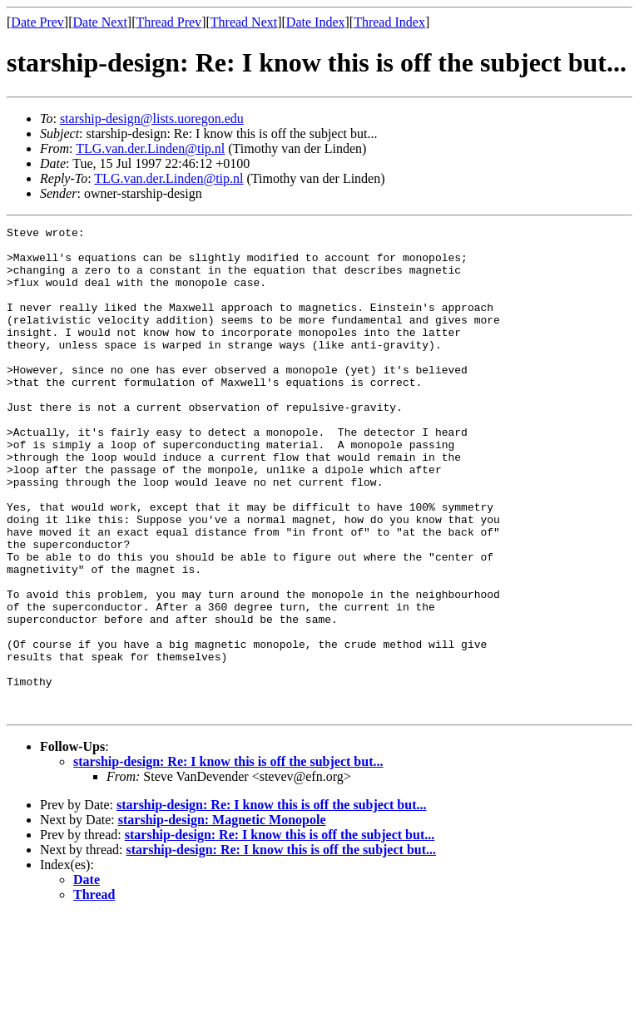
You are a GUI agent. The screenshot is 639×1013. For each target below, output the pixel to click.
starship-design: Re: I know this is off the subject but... (228, 859)
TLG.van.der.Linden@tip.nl (150, 148)
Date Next (100, 22)
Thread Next (244, 22)
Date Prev (37, 22)
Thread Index (389, 22)
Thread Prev (168, 22)
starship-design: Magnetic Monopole (222, 917)
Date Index (315, 22)
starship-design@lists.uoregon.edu (152, 118)
